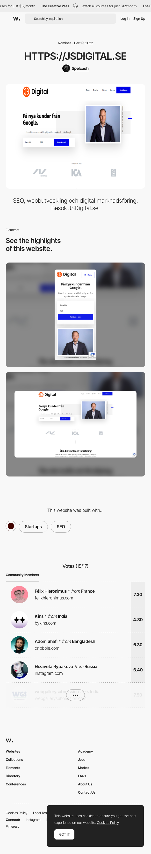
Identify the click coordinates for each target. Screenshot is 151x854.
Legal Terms (42, 813)
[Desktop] (75, 424)
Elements (13, 768)
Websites (13, 751)
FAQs (82, 776)
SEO (61, 526)
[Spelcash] (75, 68)
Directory (13, 776)
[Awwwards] (16, 19)
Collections (14, 759)
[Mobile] (75, 315)
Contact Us (86, 792)
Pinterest (12, 826)
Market (83, 768)
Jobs (81, 759)
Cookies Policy (16, 813)
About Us (85, 784)
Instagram (33, 820)
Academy (85, 751)
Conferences (16, 784)
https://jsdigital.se (75, 56)
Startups (33, 526)
